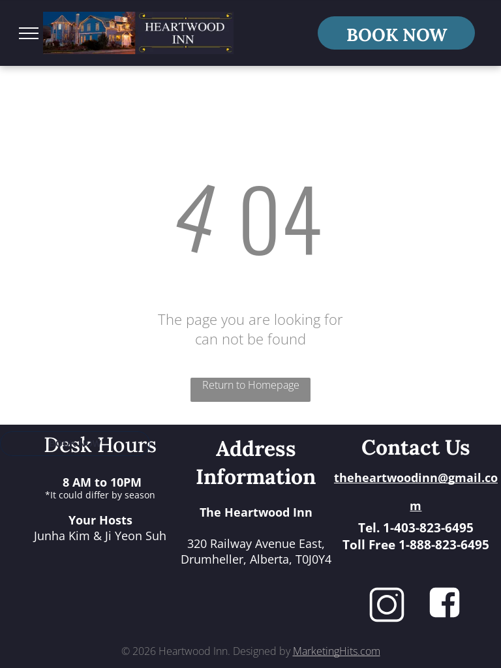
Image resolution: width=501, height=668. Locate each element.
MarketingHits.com (336, 651)
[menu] (29, 33)
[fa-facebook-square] (444, 616)
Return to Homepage (250, 385)
